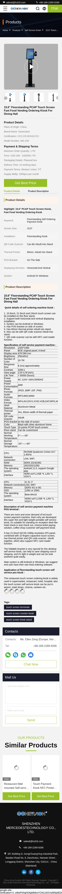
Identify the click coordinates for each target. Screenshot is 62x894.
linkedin (24, 872)
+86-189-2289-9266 (47, 2)
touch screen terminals (18, 607)
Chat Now (31, 664)
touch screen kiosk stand (19, 619)
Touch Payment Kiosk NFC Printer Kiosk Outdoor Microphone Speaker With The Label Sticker (45, 786)
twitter (38, 872)
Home (5, 30)
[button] (58, 97)
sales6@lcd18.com (14, 2)
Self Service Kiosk (33, 30)
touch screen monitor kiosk (20, 613)
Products (16, 30)
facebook (31, 872)
